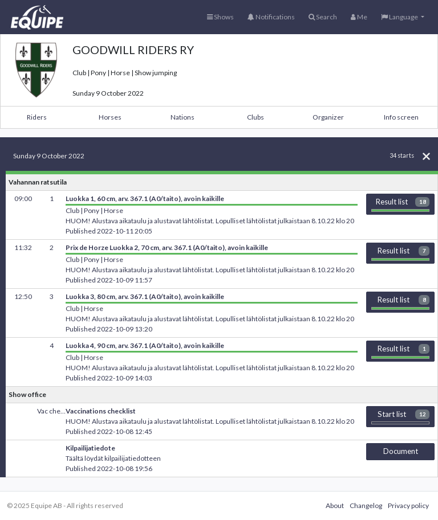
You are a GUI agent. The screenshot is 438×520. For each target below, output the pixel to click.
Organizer (328, 117)
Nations (182, 117)
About (335, 505)
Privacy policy (408, 505)
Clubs (255, 117)
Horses (110, 117)
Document (400, 451)
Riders (37, 117)
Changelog (366, 505)
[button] (402, 17)
